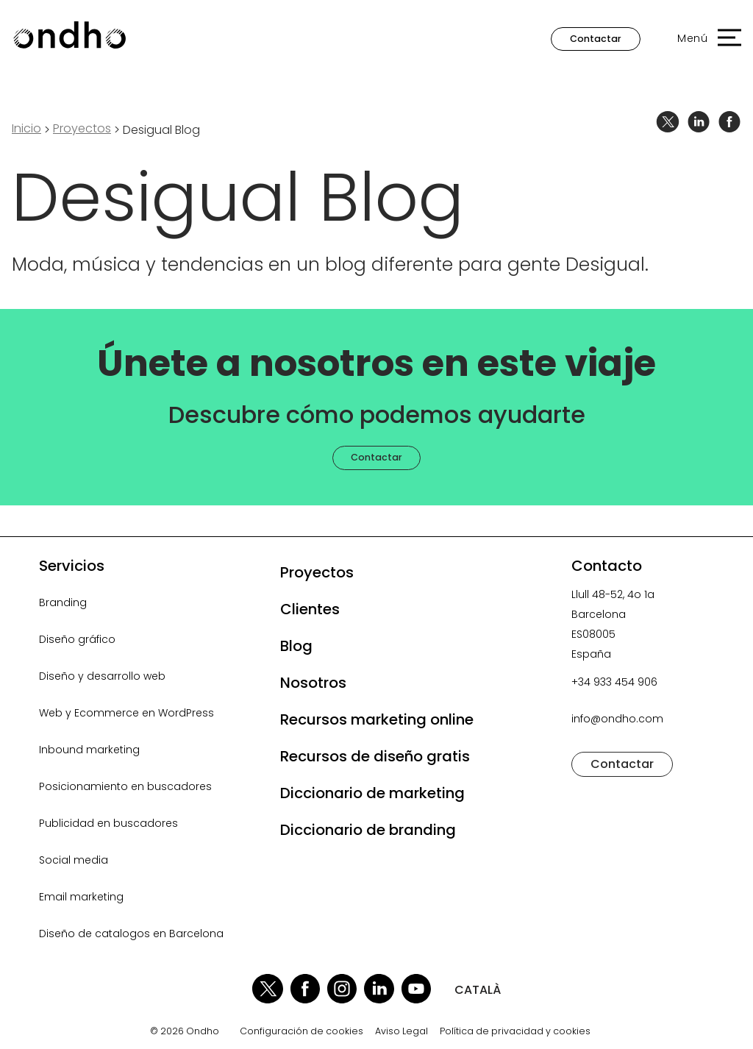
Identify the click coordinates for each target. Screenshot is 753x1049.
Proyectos (317, 572)
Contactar (595, 38)
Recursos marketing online (377, 719)
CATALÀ (477, 989)
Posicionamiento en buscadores (125, 786)
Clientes (310, 609)
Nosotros (313, 682)
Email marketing (81, 896)
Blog (296, 646)
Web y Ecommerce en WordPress (126, 712)
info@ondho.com (617, 718)
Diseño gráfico (77, 639)
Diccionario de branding (368, 829)
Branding (63, 602)
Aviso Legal (401, 1031)
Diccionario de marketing (372, 793)
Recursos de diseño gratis (375, 756)
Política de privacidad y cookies (515, 1031)
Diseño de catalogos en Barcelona (131, 933)
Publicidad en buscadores (108, 823)
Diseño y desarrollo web (102, 676)
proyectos (82, 128)
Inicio (26, 128)
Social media (73, 860)
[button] (702, 39)
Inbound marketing (89, 749)
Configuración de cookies (301, 1031)
